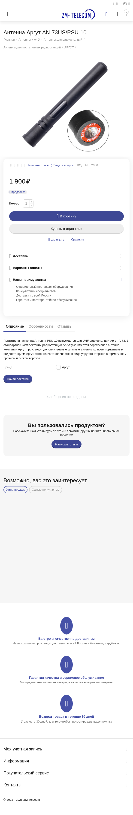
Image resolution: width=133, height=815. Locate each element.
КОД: (80, 165)
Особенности (40, 326)
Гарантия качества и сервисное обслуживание (66, 677)
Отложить (56, 240)
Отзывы (65, 326)
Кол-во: (14, 203)
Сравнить (77, 239)
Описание (15, 326)
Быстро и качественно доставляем (66, 638)
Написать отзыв (38, 165)
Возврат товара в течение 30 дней (66, 716)
